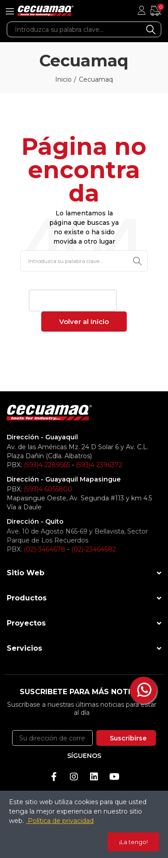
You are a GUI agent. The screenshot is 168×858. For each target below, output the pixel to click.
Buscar (151, 29)
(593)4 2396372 (99, 465)
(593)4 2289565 (47, 465)
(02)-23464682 (93, 549)
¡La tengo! (133, 841)
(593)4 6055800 (48, 489)
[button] (73, 300)
